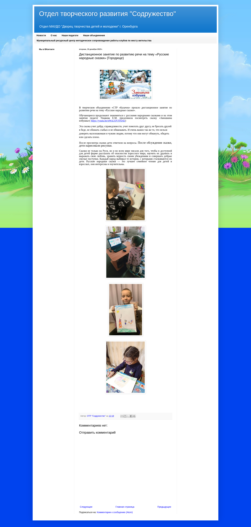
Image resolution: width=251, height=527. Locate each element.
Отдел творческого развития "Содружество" (107, 13)
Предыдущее (164, 507)
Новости (41, 35)
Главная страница (125, 507)
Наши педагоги (70, 35)
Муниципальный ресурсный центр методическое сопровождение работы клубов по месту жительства (94, 40)
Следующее (86, 507)
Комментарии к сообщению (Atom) (115, 512)
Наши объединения (94, 35)
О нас (54, 35)
